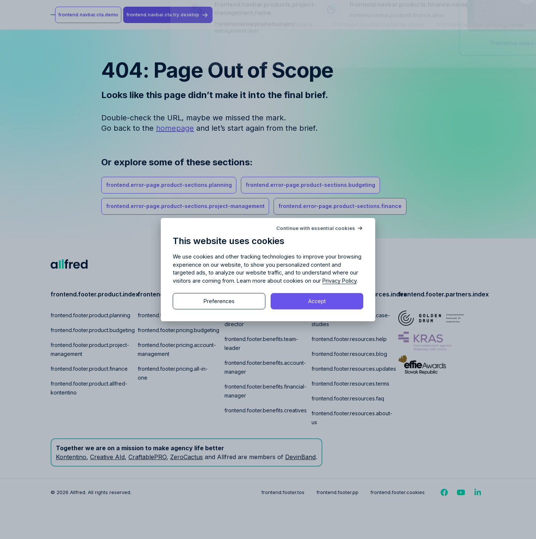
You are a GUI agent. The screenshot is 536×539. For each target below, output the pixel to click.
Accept (317, 301)
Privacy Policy (339, 280)
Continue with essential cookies (315, 228)
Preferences (219, 301)
